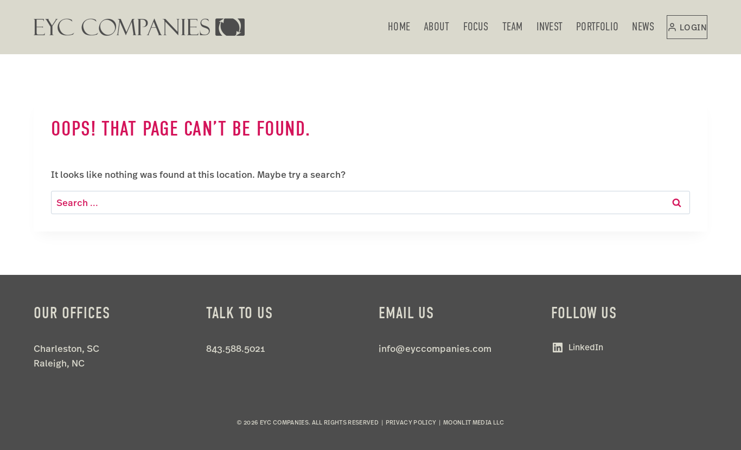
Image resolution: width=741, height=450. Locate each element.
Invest (549, 26)
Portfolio (597, 26)
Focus (476, 26)
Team (512, 26)
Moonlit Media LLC (473, 422)
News (643, 26)
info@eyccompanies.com (435, 348)
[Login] (687, 27)
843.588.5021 (235, 348)
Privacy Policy (411, 422)
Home (399, 26)
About (436, 26)
